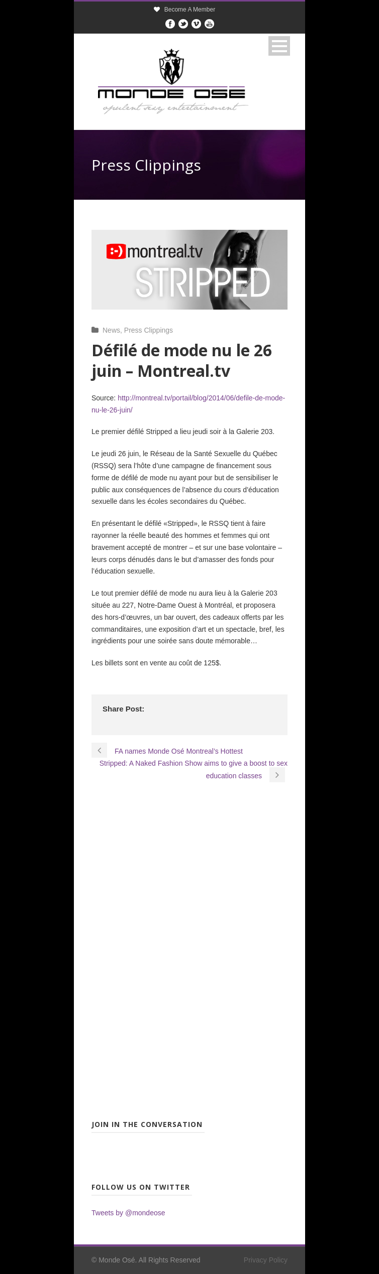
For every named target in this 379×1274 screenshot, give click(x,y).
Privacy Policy (266, 1260)
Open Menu (279, 46)
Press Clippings (148, 330)
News (111, 330)
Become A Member (189, 9)
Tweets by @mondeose (128, 1213)
